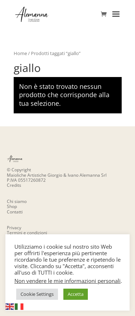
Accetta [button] (76, 294)
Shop (12, 206)
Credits (14, 185)
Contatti (15, 212)
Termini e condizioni (27, 233)
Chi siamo (17, 201)
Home (20, 53)
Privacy (14, 228)
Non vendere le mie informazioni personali (67, 280)
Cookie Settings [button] (37, 294)
